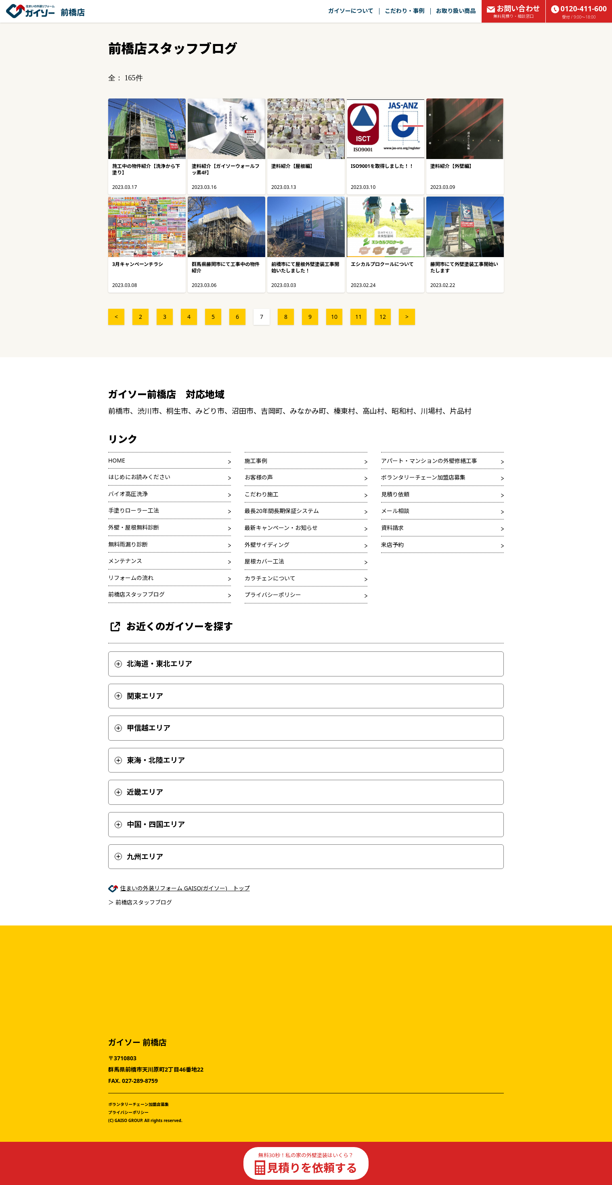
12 (382, 316)
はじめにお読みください (139, 477)
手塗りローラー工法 (133, 510)
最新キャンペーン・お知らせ (281, 528)
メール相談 (395, 511)
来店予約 (392, 545)
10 (334, 316)
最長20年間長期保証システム (282, 511)
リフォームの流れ (130, 578)
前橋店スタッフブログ (136, 594)
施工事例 (256, 461)
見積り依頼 (395, 494)
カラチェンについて (270, 578)
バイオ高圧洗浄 (128, 494)
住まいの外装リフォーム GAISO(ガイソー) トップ (185, 888)
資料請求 (392, 528)
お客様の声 (259, 477)
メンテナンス (125, 561)
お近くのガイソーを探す (170, 627)
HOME (116, 460)
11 (358, 316)
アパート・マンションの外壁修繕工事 (429, 461)
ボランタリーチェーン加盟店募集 (423, 477)
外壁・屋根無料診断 (133, 527)
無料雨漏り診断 (128, 544)
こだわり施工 (262, 494)
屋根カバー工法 (264, 561)
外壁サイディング (267, 545)
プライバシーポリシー (273, 595)
